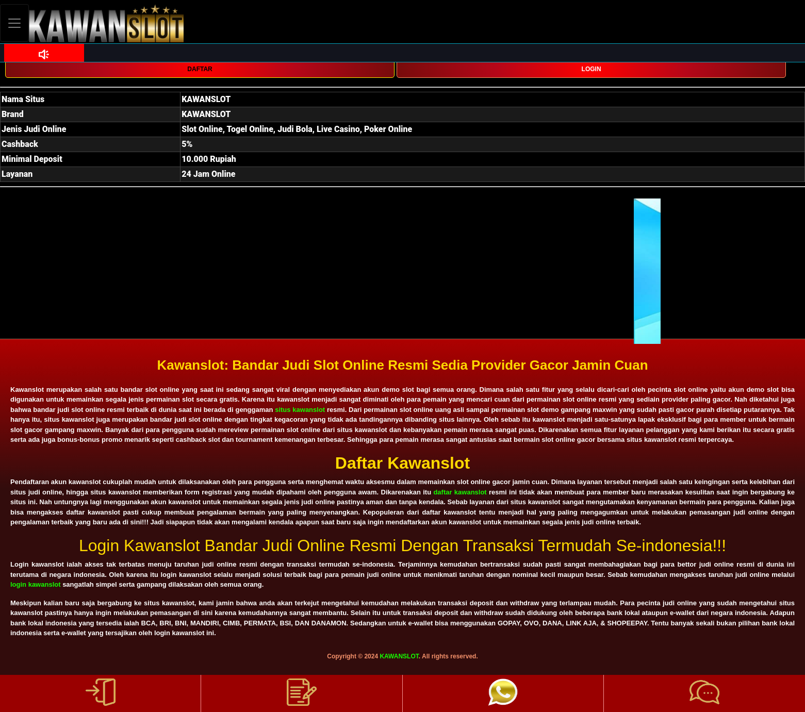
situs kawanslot (300, 409)
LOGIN (591, 69)
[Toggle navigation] (14, 23)
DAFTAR (199, 69)
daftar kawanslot (459, 492)
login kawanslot (35, 584)
